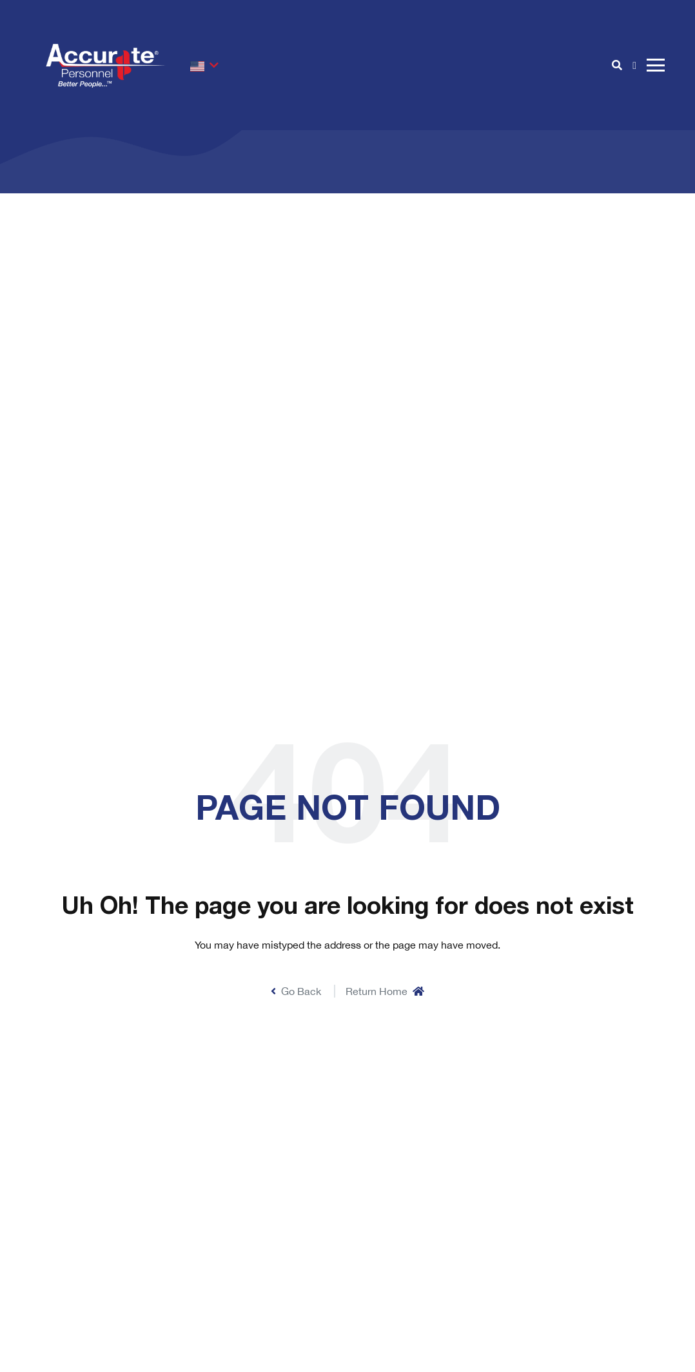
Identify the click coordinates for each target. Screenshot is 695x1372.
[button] (204, 65)
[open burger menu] (655, 65)
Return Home (385, 991)
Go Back (296, 991)
